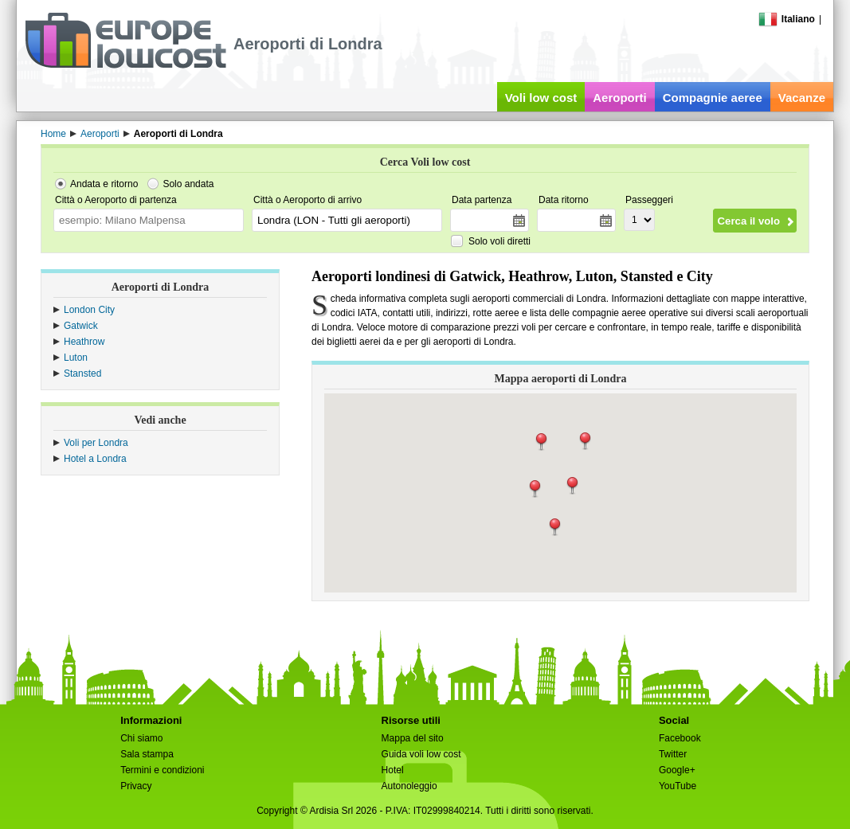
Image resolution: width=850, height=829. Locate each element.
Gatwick (81, 325)
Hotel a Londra (95, 458)
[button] (572, 486)
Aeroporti (620, 97)
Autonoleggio (409, 786)
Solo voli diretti (499, 241)
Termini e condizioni (162, 770)
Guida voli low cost (421, 754)
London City (89, 309)
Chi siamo (141, 738)
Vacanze (801, 97)
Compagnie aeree (712, 97)
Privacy (135, 786)
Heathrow (84, 341)
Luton (76, 357)
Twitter (673, 754)
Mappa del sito (413, 738)
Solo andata (188, 184)
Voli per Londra (96, 442)
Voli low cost (541, 97)
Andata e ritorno (104, 184)
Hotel (393, 770)
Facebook (680, 738)
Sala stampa (147, 754)
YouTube (677, 786)
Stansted (82, 373)
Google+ (677, 770)
